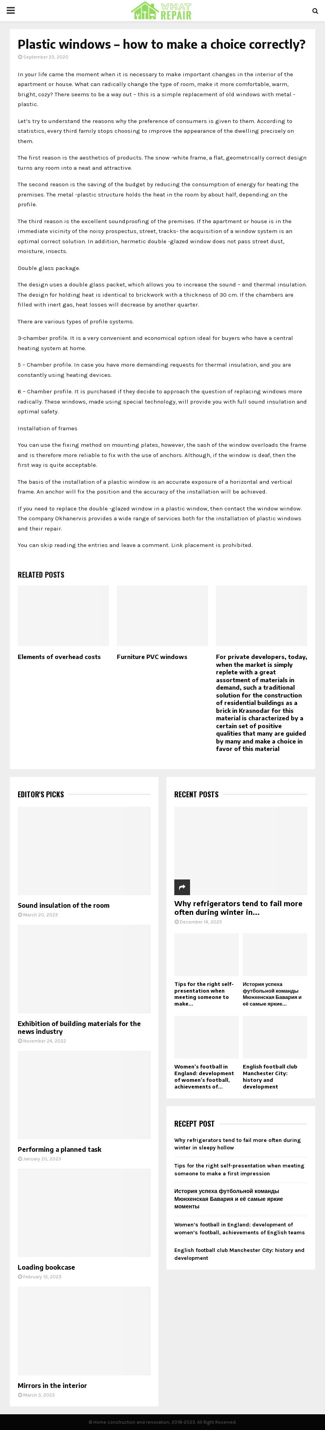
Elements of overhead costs (59, 656)
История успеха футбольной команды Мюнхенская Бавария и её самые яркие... (272, 994)
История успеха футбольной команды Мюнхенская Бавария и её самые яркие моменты (228, 1199)
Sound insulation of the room (63, 905)
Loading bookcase (46, 1267)
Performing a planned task (60, 1149)
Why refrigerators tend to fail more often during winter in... (238, 907)
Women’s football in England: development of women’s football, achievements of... (204, 1076)
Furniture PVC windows (152, 656)
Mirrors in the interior (52, 1386)
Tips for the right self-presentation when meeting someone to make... (204, 994)
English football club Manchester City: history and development (270, 1076)
